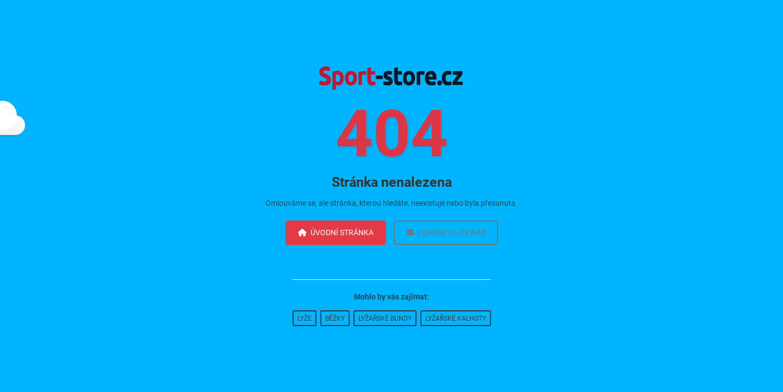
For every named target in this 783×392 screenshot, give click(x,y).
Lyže (304, 318)
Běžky (335, 318)
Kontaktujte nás (446, 232)
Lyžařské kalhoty (455, 318)
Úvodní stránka (336, 232)
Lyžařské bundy (385, 318)
